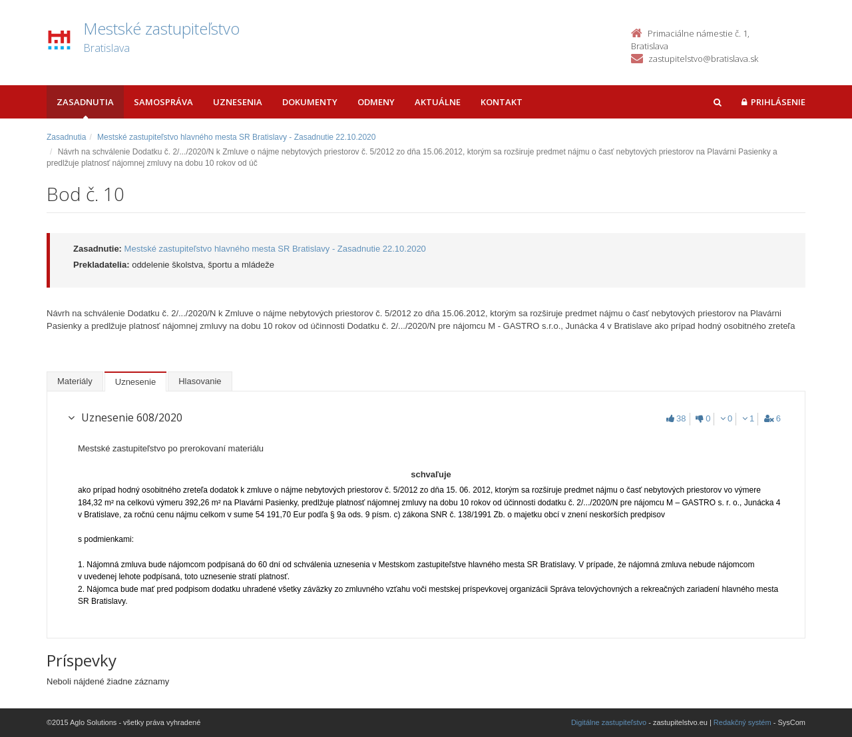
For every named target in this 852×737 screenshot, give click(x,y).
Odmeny (376, 102)
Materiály (75, 381)
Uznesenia (237, 102)
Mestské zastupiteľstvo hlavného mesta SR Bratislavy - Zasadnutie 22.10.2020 (236, 137)
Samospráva (163, 102)
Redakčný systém (742, 722)
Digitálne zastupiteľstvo (608, 722)
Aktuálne (438, 102)
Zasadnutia (85, 102)
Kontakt (502, 102)
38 (676, 418)
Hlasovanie (199, 381)
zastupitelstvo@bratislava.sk (703, 59)
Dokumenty (309, 102)
